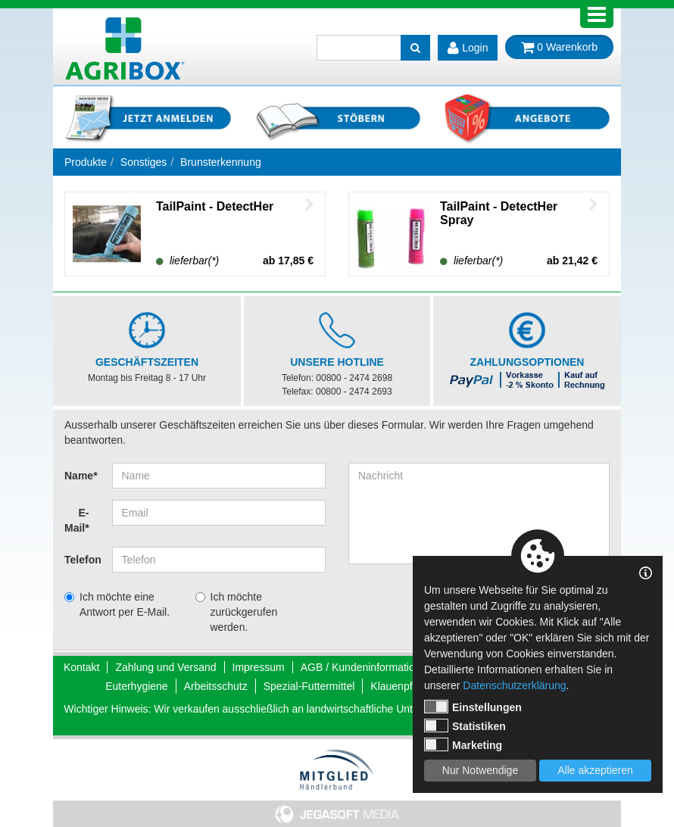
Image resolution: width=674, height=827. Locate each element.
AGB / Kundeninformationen (366, 667)
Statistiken (465, 725)
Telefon (82, 560)
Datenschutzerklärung (514, 685)
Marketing (463, 744)
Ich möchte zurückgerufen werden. (244, 612)
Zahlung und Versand (165, 667)
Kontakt (81, 667)
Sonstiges (143, 162)
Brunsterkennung (220, 162)
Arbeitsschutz (216, 686)
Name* (81, 476)
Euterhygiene (136, 686)
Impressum (258, 667)
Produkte (85, 162)
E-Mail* (76, 520)
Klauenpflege (401, 686)
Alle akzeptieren (595, 770)
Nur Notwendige (480, 770)
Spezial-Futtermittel (309, 686)
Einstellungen (473, 706)
